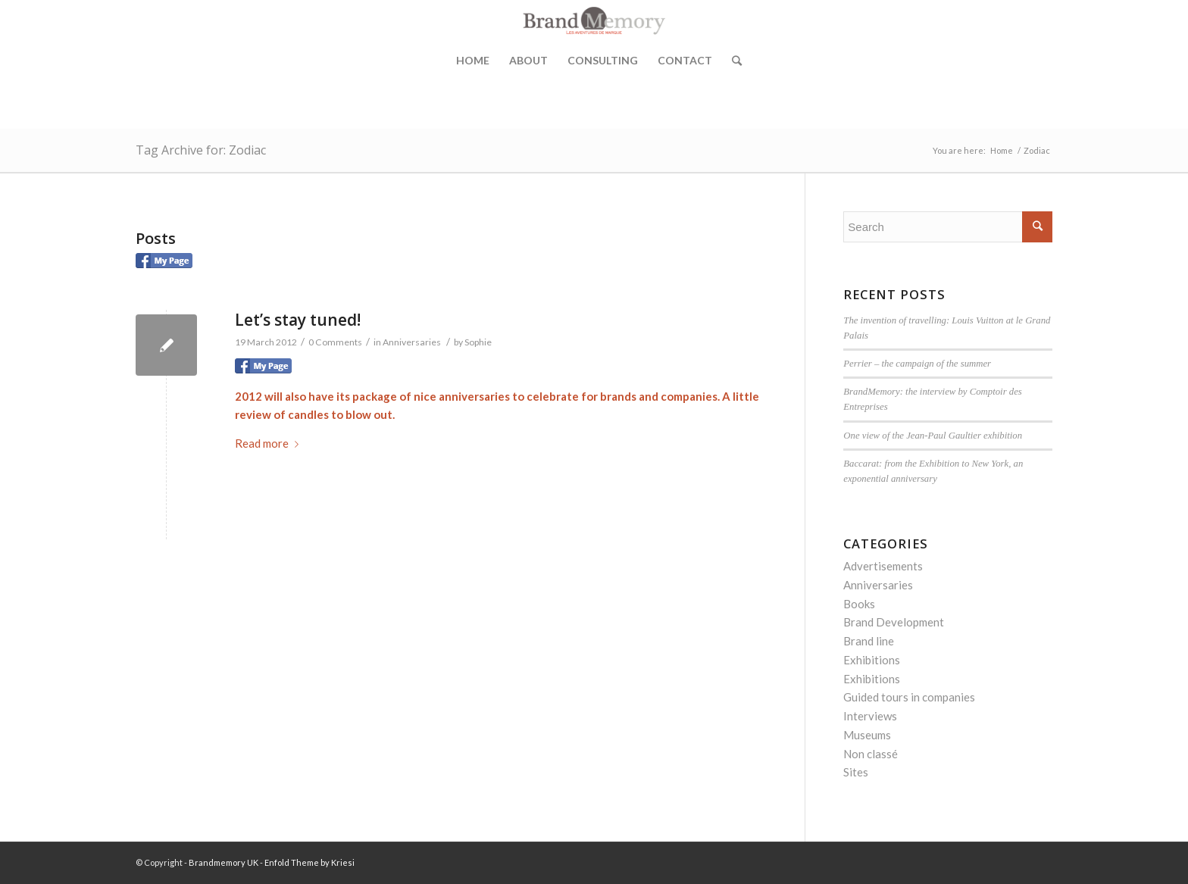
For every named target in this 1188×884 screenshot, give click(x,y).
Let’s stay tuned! (298, 319)
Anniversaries (412, 342)
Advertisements (883, 566)
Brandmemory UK (223, 862)
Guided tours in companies (909, 697)
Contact (685, 60)
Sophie (478, 342)
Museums (867, 735)
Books (859, 604)
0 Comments (335, 342)
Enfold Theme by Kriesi (309, 862)
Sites (855, 772)
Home (472, 60)
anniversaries (474, 396)
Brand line (868, 641)
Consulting (602, 60)
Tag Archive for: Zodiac (201, 150)
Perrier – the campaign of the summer (917, 363)
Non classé (870, 754)
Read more (270, 443)
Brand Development (893, 622)
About (528, 60)
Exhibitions (871, 660)
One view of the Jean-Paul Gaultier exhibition (932, 435)
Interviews (870, 716)
